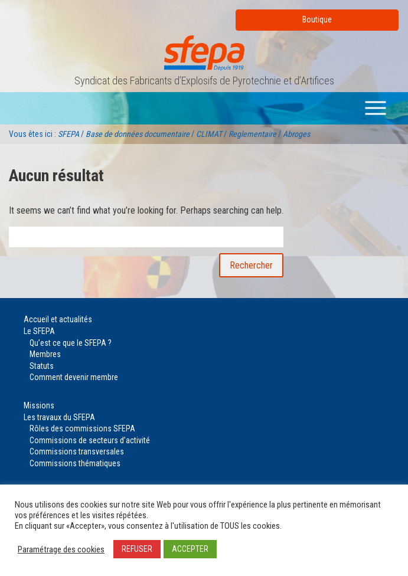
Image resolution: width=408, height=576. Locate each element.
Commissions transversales (77, 451)
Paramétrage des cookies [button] (61, 549)
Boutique (317, 19)
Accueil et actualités (58, 319)
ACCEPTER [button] (190, 549)
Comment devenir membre (74, 377)
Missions (39, 405)
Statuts (42, 366)
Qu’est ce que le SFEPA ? (71, 343)
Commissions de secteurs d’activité (90, 440)
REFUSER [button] (137, 549)
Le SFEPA (39, 331)
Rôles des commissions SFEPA (82, 428)
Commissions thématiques (75, 463)
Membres (45, 354)
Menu (378, 107)
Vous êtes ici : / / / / (159, 134)
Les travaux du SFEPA (59, 417)
